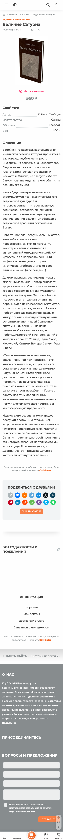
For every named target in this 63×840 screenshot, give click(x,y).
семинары (10, 705)
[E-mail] (32, 29)
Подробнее (9, 722)
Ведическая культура (16, 19)
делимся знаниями (40, 696)
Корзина (32, 607)
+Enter (45, 470)
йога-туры (54, 701)
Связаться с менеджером (31, 627)
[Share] (38, 29)
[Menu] (6, 4)
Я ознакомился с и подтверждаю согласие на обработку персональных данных (30, 808)
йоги (16, 714)
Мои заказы (31, 614)
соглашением (36, 804)
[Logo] (31, 5)
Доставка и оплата (31, 620)
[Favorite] (26, 29)
